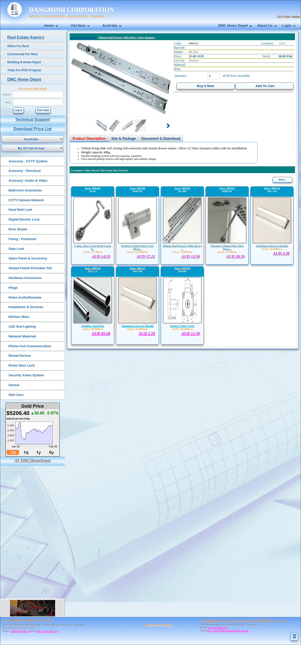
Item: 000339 (182, 268)
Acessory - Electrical (25, 171)
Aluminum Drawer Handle (272, 245)
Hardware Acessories (25, 278)
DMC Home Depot (233, 26)
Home (49, 26)
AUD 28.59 (235, 256)
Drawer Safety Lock (182, 325)
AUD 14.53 (101, 256)
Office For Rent (18, 46)
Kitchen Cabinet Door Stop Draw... (137, 247)
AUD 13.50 (190, 256)
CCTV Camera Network (26, 200)
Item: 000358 (92, 268)
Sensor (14, 385)
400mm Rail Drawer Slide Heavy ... (182, 247)
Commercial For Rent (22, 54)
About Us (265, 26)
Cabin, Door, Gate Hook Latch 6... (92, 247)
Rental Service (20, 355)
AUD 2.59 (146, 333)
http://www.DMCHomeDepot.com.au (227, 630)
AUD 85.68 (101, 333)
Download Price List (33, 129)
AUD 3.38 (281, 253)
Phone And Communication (30, 346)
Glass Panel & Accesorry (28, 258)
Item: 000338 (272, 188)
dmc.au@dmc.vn (217, 627)
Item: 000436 (182, 188)
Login (286, 26)
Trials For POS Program (24, 70)
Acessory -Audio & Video (28, 180)
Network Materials (22, 336)
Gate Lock (16, 249)
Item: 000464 (92, 188)
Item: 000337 (137, 268)
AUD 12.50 (190, 333)
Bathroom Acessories (25, 190)
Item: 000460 (137, 188)
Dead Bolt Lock (20, 209)
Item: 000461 (227, 188)
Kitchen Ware (19, 317)
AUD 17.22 (145, 256)
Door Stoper (18, 229)
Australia (109, 26)
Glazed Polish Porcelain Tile (30, 268)
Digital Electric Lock (24, 219)
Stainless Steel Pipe (92, 325)
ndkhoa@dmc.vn (20, 630)
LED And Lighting (22, 326)
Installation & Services (26, 307)
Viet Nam (78, 26)
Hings (13, 288)
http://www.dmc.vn (46, 630)
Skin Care (16, 395)
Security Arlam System (26, 375)
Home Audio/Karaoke (25, 297)
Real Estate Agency (25, 37)
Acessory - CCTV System (28, 161)
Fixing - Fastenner (23, 239)
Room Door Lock (22, 365)
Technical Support (32, 119)
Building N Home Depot (24, 62)
